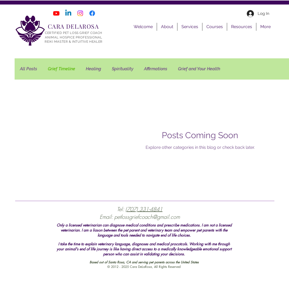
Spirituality (122, 68)
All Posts (28, 68)
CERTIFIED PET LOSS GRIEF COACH (73, 33)
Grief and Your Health (199, 68)
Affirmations (155, 68)
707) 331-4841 (145, 209)
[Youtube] (56, 13)
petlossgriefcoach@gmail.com (147, 216)
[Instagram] (80, 13)
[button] (167, 27)
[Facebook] (92, 13)
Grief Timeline (61, 68)
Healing (93, 68)
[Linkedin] (68, 13)
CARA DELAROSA (73, 26)
